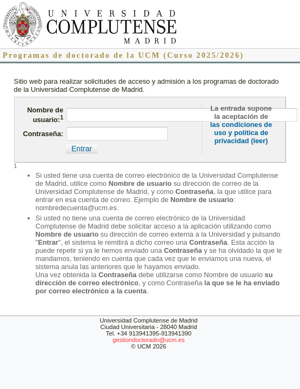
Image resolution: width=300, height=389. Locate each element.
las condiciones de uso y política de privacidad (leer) (241, 132)
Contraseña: (43, 134)
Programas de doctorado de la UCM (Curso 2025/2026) (123, 55)
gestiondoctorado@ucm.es (148, 340)
